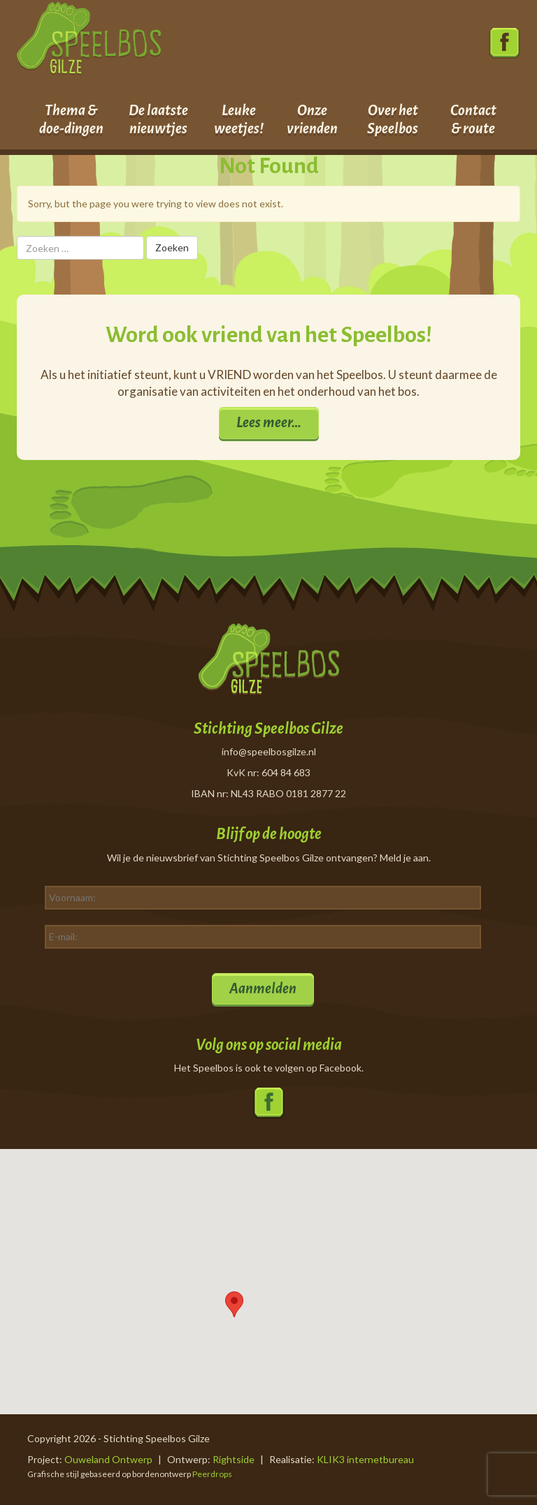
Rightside (234, 1459)
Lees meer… (268, 422)
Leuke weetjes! (239, 119)
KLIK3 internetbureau (365, 1459)
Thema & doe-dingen (71, 119)
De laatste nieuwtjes (158, 119)
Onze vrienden (312, 119)
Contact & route (473, 119)
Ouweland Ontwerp (108, 1459)
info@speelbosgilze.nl (269, 751)
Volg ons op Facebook (504, 43)
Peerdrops (212, 1474)
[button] (234, 1304)
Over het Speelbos (392, 119)
